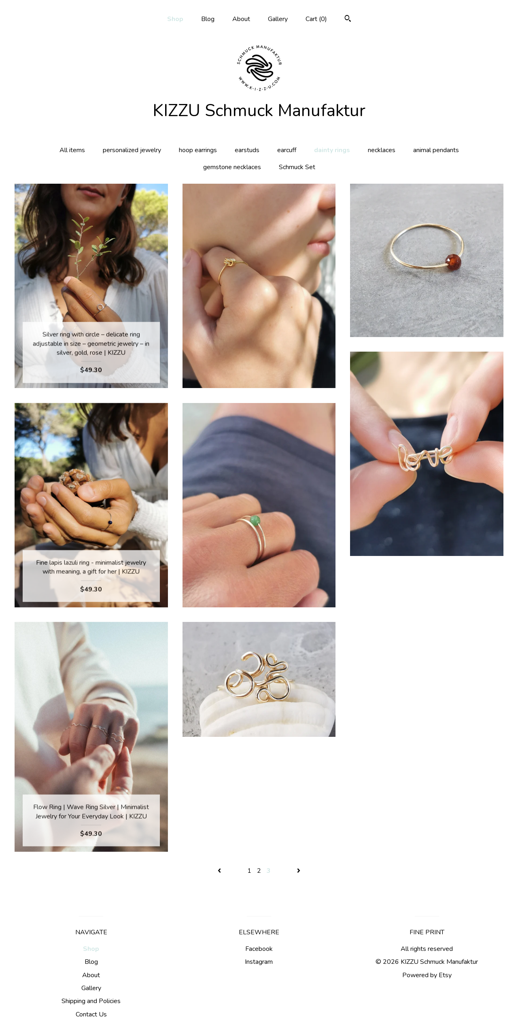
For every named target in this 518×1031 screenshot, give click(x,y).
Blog (207, 19)
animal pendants (436, 150)
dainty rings (332, 150)
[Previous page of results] (220, 870)
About (241, 19)
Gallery (278, 19)
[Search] (348, 19)
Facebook (259, 948)
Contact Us (91, 1014)
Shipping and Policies (91, 1001)
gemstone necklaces (232, 167)
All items (72, 150)
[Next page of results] (299, 870)
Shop (175, 19)
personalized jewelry (132, 150)
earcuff (286, 150)
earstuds (247, 150)
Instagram (259, 961)
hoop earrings (198, 150)
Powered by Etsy (427, 975)
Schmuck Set (297, 167)
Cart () (316, 19)
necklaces (381, 150)
